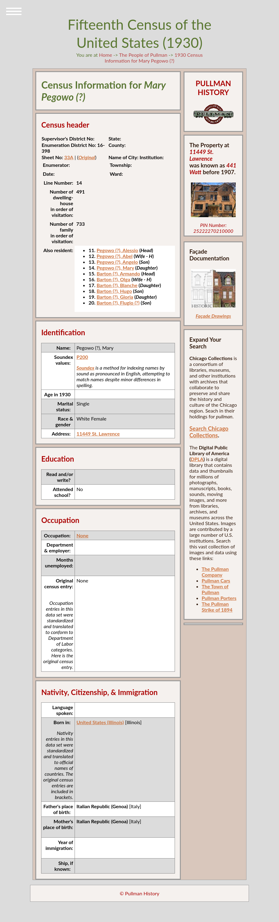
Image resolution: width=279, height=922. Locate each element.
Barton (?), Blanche (117, 285)
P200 (82, 357)
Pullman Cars (216, 580)
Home (105, 55)
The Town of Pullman (215, 589)
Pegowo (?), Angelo (117, 262)
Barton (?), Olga (113, 279)
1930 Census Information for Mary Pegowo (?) (154, 57)
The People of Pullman (143, 55)
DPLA (197, 459)
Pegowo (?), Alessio (117, 250)
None (82, 535)
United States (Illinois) (100, 722)
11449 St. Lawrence (98, 433)
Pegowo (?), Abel (115, 256)
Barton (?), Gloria (115, 297)
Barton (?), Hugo (114, 291)
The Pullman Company (215, 572)
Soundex (85, 368)
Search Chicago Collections (208, 432)
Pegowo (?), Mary (115, 268)
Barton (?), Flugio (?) (118, 302)
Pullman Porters (219, 598)
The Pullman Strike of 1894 (217, 607)
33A (68, 157)
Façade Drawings (213, 316)
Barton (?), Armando (118, 273)
